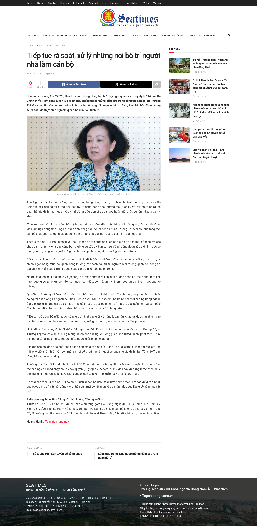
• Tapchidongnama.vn (214, 496)
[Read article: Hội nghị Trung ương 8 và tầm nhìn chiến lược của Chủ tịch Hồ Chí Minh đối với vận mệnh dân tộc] (179, 110)
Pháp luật (93, 3)
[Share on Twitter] (126, 84)
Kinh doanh (78, 3)
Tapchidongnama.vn (58, 421)
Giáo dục (51, 3)
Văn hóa (157, 3)
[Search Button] (229, 35)
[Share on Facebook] (74, 84)
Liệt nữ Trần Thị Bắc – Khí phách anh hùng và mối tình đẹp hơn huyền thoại (209, 153)
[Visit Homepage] (128, 18)
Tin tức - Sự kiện (43, 45)
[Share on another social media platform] (157, 84)
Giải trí (40, 3)
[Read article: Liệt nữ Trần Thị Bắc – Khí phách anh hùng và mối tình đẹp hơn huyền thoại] (179, 155)
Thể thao (114, 3)
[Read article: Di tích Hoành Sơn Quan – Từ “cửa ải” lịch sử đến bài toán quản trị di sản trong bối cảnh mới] (179, 86)
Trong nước (59, 45)
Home (30, 45)
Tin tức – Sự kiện (130, 3)
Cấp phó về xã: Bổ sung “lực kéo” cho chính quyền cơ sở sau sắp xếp (209, 133)
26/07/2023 (33, 73)
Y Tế (104, 3)
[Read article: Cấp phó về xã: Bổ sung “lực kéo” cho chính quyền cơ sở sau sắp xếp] (179, 135)
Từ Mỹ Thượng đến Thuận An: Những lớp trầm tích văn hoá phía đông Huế (210, 63)
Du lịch (30, 3)
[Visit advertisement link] (94, 435)
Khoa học (64, 3)
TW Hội (145, 3)
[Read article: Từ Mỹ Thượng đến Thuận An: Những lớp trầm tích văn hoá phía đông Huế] (179, 65)
